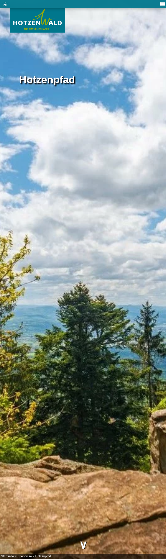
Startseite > (9, 556)
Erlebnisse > (26, 556)
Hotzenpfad (43, 556)
